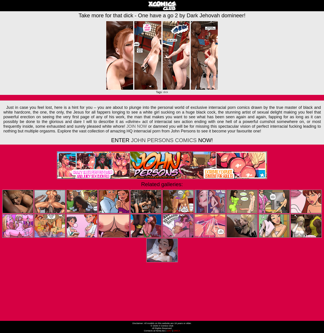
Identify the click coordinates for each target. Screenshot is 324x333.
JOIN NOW (136, 126)
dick (165, 92)
